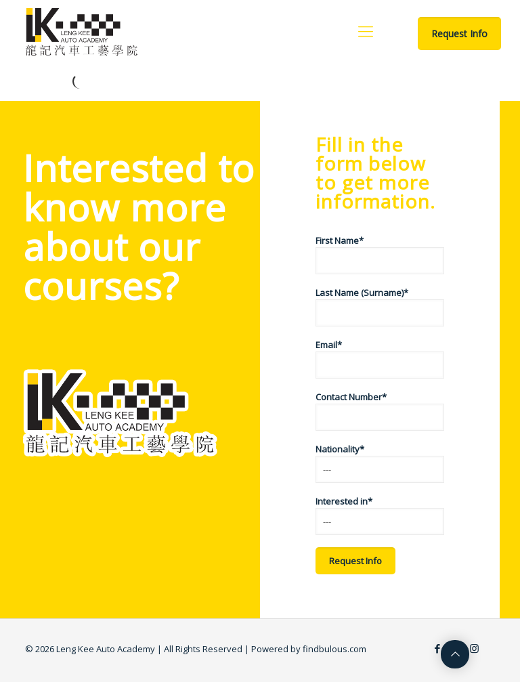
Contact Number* (380, 411)
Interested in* (380, 515)
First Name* (380, 254)
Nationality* (380, 463)
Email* (380, 359)
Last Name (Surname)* (380, 306)
